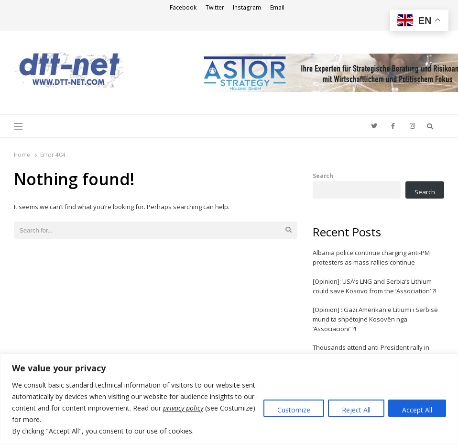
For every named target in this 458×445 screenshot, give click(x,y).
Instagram (247, 7)
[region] (229, 399)
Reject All (356, 409)
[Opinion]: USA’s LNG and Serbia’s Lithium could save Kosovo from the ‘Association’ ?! (374, 286)
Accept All (417, 409)
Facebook (183, 7)
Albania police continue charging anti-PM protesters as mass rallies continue (371, 257)
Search (323, 175)
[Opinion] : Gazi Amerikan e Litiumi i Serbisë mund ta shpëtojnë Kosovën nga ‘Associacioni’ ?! (375, 319)
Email (277, 7)
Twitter (215, 7)
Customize (293, 409)
